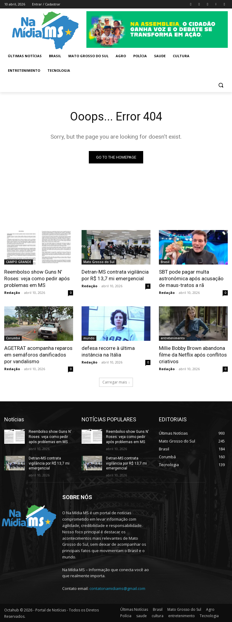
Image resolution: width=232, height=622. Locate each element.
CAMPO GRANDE (18, 262)
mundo (89, 338)
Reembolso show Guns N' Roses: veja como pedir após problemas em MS (37, 278)
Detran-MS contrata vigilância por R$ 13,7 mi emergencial (115, 275)
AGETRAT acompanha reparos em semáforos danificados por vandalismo (38, 354)
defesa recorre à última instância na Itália (108, 351)
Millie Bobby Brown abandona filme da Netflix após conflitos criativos (193, 354)
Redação (12, 292)
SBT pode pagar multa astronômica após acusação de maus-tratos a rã (191, 278)
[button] (221, 85)
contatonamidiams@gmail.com (117, 588)
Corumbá (13, 338)
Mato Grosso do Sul (98, 262)
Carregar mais (116, 382)
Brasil (165, 262)
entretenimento (173, 338)
